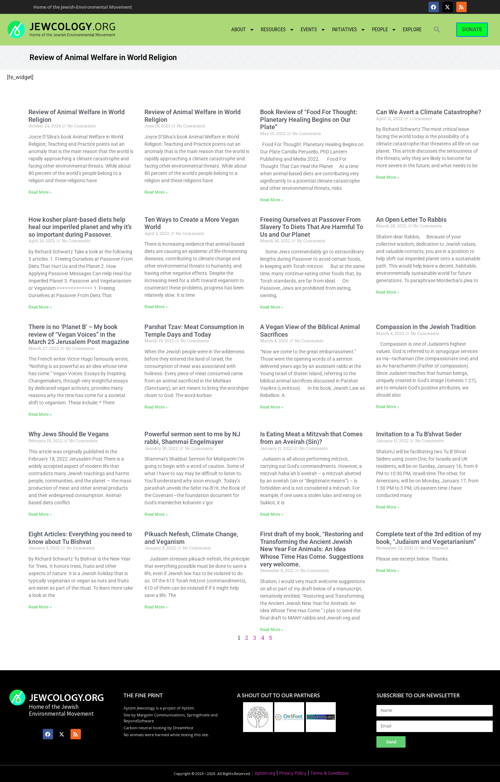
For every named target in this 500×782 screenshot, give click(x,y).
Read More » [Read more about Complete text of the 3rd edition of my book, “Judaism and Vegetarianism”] (387, 570)
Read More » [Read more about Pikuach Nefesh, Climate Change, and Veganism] (156, 607)
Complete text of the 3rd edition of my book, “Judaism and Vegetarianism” (428, 537)
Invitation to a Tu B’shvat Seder (418, 434)
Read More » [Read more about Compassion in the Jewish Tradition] (387, 406)
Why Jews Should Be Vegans (68, 434)
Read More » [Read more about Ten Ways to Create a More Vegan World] (156, 306)
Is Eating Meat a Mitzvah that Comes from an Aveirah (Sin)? (311, 437)
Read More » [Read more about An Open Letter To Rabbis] (387, 292)
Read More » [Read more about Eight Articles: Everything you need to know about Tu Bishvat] (40, 607)
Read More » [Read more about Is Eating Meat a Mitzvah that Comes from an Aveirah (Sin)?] (271, 514)
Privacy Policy (292, 773)
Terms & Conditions (329, 773)
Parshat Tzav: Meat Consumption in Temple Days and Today (194, 330)
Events (313, 30)
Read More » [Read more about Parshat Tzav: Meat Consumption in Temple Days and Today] (156, 407)
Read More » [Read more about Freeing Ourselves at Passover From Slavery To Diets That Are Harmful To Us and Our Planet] (271, 307)
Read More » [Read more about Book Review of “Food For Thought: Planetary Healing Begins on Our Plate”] (271, 199)
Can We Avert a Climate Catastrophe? (428, 112)
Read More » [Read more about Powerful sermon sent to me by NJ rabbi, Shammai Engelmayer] (156, 514)
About (243, 30)
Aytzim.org (265, 773)
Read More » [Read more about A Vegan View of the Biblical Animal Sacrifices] (271, 407)
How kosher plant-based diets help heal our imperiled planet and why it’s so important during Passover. (80, 227)
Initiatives (349, 30)
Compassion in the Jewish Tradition (426, 326)
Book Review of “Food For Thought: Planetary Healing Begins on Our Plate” (308, 119)
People (384, 30)
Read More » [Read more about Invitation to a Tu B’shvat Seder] (387, 507)
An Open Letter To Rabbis (411, 219)
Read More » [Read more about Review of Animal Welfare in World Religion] (40, 192)
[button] (437, 29)
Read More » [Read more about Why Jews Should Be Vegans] (40, 514)
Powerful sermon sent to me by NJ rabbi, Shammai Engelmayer (192, 437)
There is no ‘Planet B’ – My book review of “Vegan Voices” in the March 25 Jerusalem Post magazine (78, 334)
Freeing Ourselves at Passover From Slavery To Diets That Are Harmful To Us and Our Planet (311, 227)
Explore (412, 29)
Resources (277, 30)
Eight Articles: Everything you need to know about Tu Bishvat (80, 537)
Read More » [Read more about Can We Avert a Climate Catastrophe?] (387, 177)
